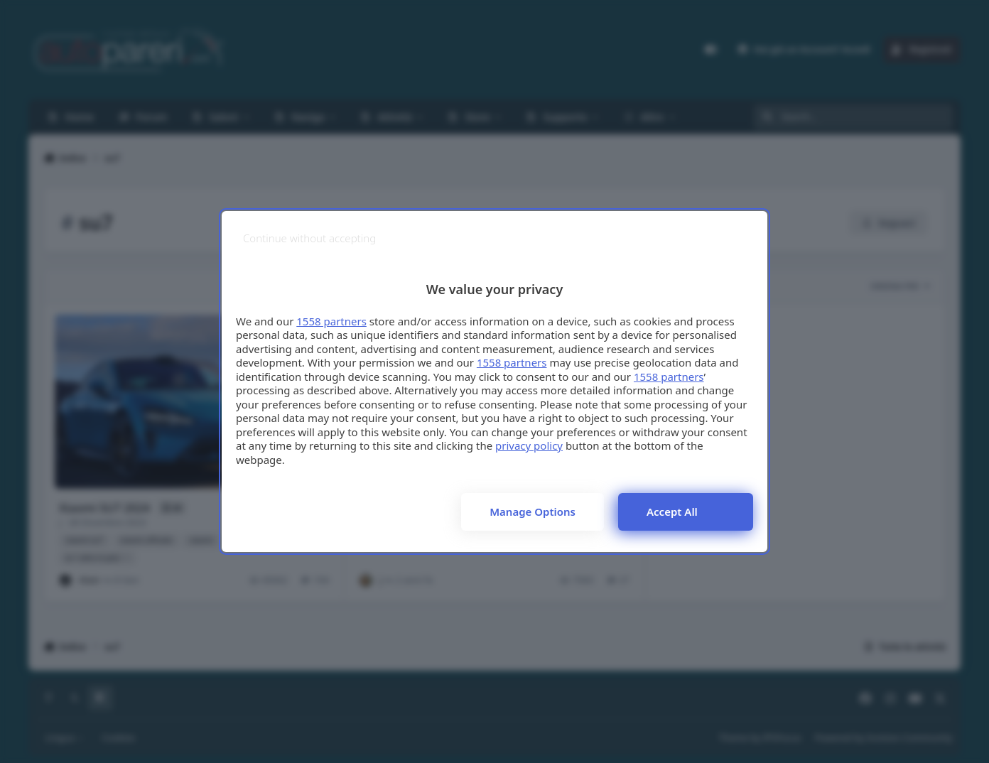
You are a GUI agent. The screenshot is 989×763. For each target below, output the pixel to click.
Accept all (672, 511)
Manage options (532, 511)
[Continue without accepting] (309, 238)
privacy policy (529, 445)
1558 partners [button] (331, 321)
